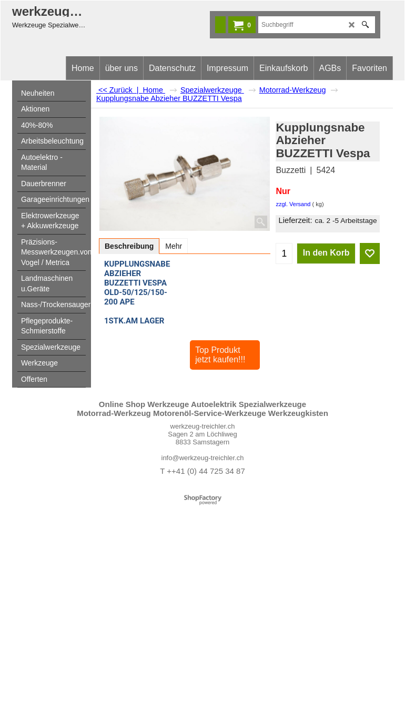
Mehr (173, 246)
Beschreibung (129, 246)
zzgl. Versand (293, 204)
